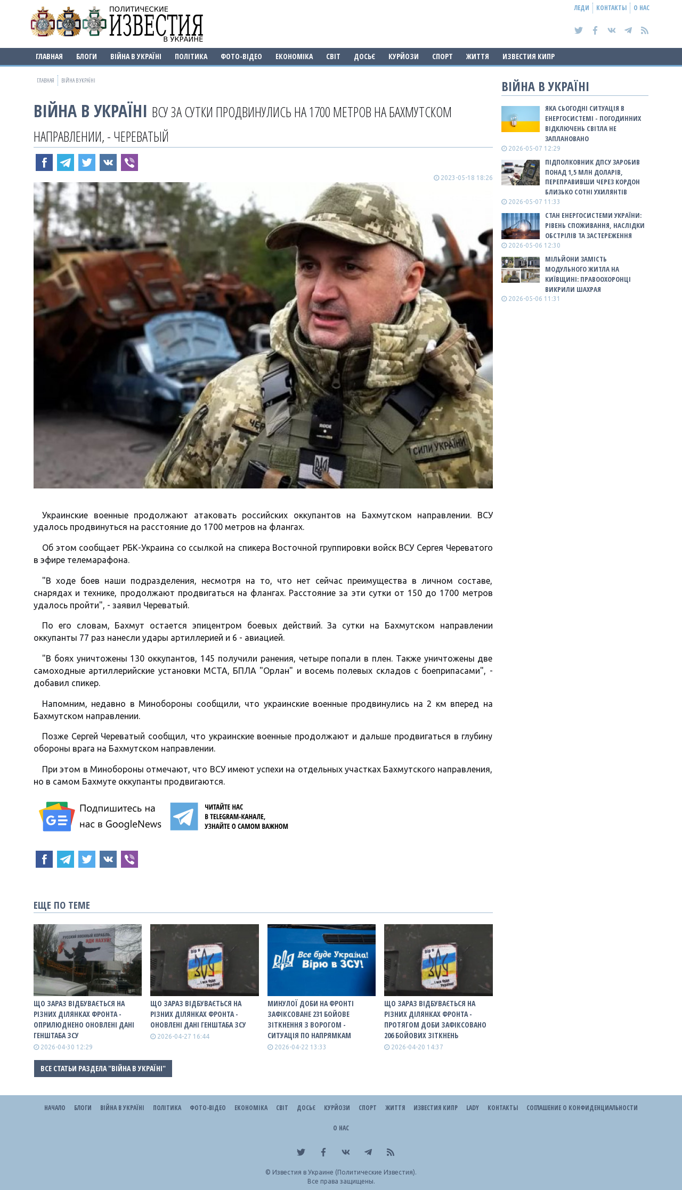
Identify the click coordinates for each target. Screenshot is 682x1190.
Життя (477, 56)
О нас (641, 7)
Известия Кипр (528, 56)
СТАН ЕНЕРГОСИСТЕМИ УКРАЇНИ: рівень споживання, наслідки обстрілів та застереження (595, 225)
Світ (333, 56)
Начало (55, 1107)
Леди (581, 7)
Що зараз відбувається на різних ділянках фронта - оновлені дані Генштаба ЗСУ (198, 1014)
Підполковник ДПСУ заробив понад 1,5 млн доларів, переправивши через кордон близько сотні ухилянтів (592, 177)
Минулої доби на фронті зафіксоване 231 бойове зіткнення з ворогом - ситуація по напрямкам (310, 1019)
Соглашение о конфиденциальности (582, 1107)
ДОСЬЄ (364, 56)
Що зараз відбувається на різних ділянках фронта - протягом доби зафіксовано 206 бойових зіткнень (435, 1019)
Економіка (294, 56)
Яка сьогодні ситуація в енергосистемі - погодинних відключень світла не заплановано (593, 123)
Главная (49, 56)
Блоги (86, 56)
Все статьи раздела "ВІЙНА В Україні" (103, 1068)
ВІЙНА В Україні (135, 56)
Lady (472, 1107)
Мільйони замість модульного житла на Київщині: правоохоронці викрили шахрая (588, 274)
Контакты (611, 7)
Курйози (403, 56)
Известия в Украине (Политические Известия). (344, 1172)
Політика (191, 56)
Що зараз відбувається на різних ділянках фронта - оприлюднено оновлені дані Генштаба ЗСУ (84, 1019)
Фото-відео (241, 56)
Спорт (442, 56)
